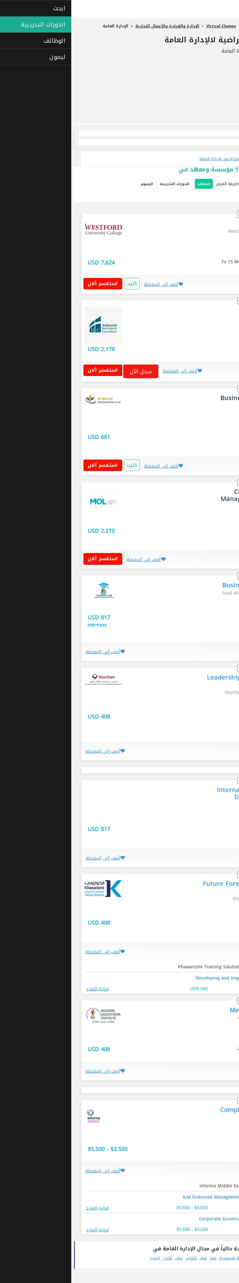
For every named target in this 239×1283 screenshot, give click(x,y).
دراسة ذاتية (197, 196)
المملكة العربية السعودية (168, 1258)
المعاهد (132, 184)
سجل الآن (70, 371)
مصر (141, 1258)
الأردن (96, 1258)
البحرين (83, 1258)
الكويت (120, 1258)
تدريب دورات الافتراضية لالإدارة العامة (163, 40)
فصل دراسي (222, 196)
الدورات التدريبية (103, 184)
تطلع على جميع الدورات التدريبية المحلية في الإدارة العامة (177, 159)
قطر (132, 1258)
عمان (107, 1258)
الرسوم (76, 184)
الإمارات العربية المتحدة (211, 1258)
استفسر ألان (33, 283)
